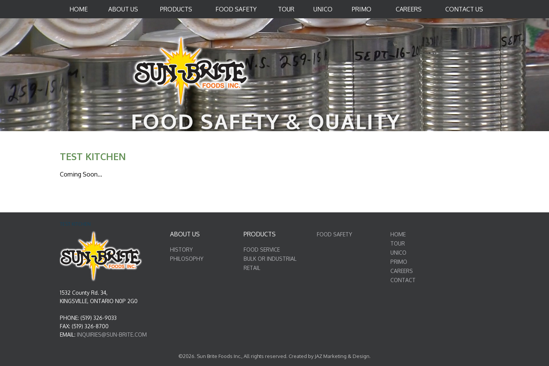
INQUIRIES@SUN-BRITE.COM (112, 334)
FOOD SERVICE (262, 249)
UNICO (398, 252)
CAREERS (401, 271)
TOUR (397, 243)
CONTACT (403, 280)
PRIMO (398, 261)
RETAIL (252, 268)
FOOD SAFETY (334, 234)
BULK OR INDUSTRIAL (270, 258)
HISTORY (181, 249)
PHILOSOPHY (187, 258)
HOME (398, 234)
